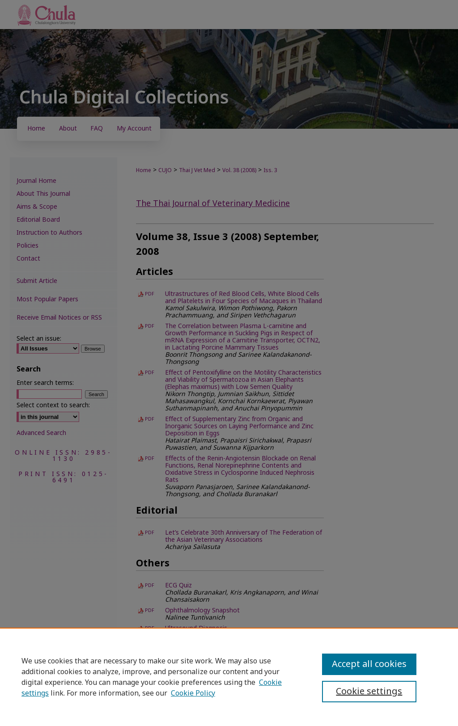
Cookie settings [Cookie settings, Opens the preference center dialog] (369, 691)
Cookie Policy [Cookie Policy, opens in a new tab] (193, 693)
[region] (229, 677)
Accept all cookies (369, 664)
